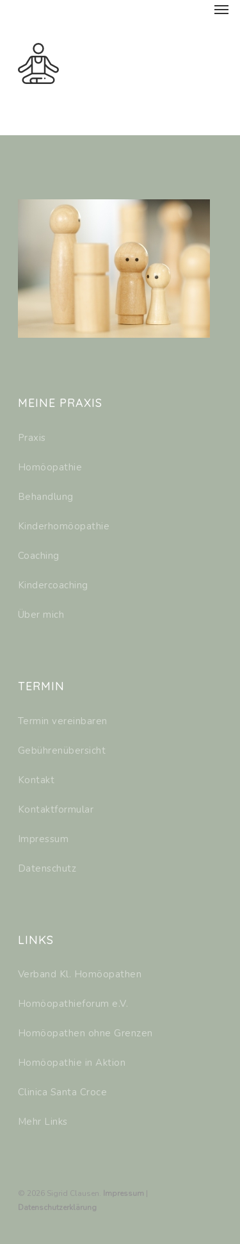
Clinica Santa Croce (63, 1092)
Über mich (41, 614)
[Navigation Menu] (221, 9)
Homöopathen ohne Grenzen (85, 1033)
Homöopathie (50, 467)
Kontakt (36, 780)
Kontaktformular (56, 809)
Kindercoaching (53, 585)
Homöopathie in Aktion (72, 1062)
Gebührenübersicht (62, 750)
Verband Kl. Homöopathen (80, 974)
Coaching (39, 555)
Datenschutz (47, 868)
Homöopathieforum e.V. (73, 1003)
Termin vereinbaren (63, 721)
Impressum (43, 839)
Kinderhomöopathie (64, 526)
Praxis (32, 437)
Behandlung (46, 496)
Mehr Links (43, 1121)
